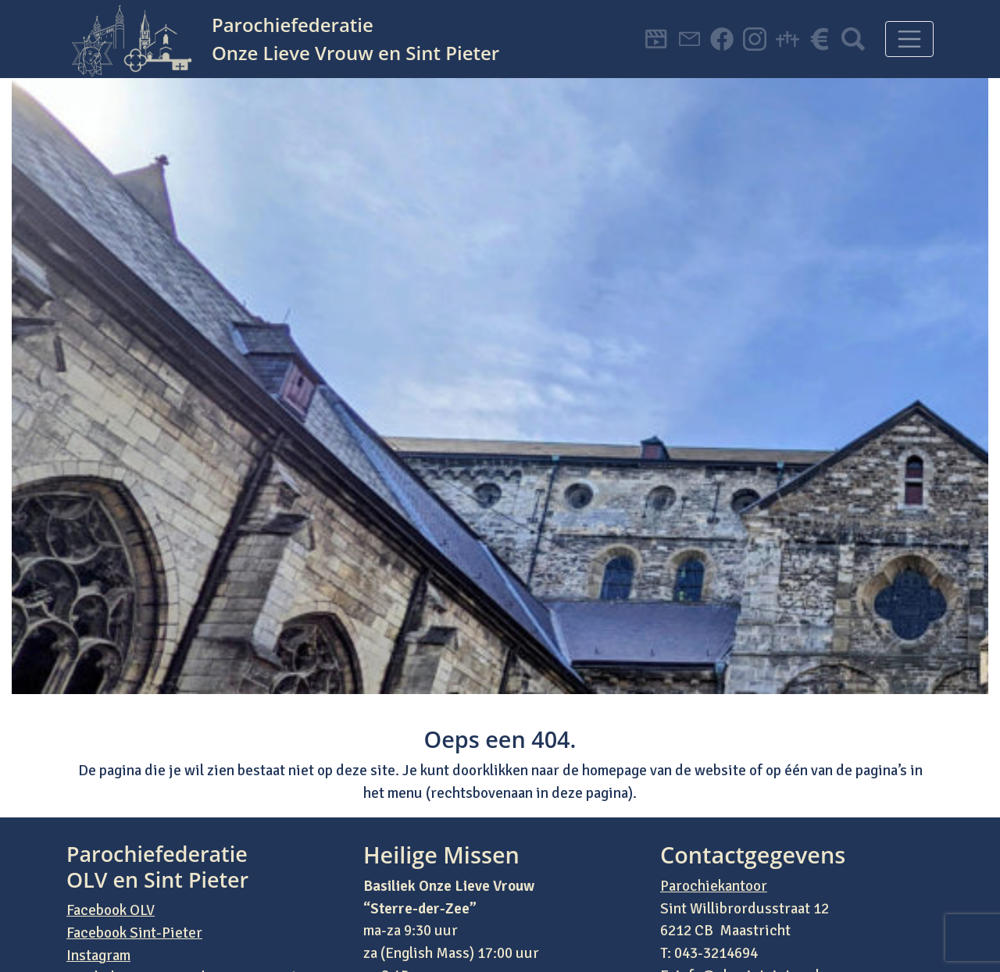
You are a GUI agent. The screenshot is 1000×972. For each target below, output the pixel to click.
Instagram (98, 955)
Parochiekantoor (713, 886)
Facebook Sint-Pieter (134, 933)
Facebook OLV (110, 910)
